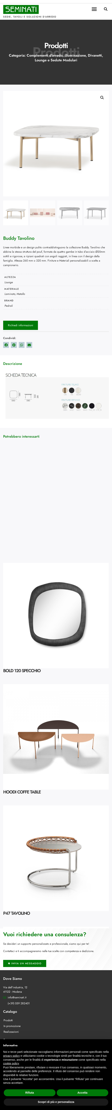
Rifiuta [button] (29, 1092)
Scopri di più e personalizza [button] (56, 1101)
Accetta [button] (82, 1092)
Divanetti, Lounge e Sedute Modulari (69, 58)
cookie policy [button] (11, 1063)
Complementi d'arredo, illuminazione (56, 55)
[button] (94, 9)
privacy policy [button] (11, 1055)
